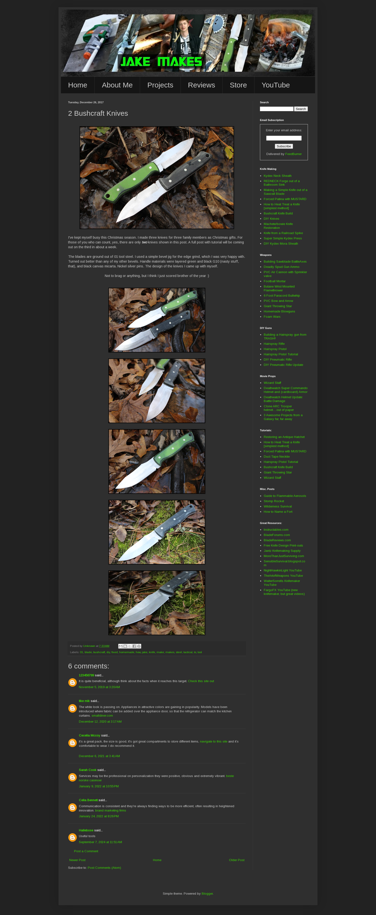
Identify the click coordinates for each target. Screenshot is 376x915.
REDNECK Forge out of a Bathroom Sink (282, 183)
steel (179, 652)
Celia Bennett (88, 800)
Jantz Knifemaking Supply (282, 550)
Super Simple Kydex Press (283, 238)
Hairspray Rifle (274, 343)
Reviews (201, 85)
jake (144, 652)
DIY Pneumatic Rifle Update (283, 365)
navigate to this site (213, 741)
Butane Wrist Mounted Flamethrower (279, 288)
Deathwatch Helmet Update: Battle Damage (283, 399)
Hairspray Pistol (275, 349)
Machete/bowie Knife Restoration (278, 226)
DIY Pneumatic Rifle (278, 359)
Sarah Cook (87, 770)
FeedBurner (293, 154)
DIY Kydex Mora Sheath (281, 243)
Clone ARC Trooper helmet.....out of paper (279, 408)
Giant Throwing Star (278, 306)
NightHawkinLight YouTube (283, 570)
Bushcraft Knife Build (278, 213)
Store (238, 85)
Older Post (236, 860)
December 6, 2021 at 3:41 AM (99, 756)
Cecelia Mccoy (89, 735)
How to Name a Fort (278, 511)
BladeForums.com (277, 535)
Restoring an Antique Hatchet (284, 437)
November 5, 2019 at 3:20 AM (99, 687)
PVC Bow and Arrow (278, 301)
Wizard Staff (272, 383)
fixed (115, 652)
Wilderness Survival (278, 506)
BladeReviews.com (277, 540)
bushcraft (99, 652)
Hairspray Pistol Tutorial (281, 354)
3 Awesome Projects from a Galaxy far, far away (283, 417)
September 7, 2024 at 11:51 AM (100, 842)
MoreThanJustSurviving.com (284, 556)
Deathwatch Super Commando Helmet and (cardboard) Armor (286, 390)
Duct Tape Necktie (277, 456)
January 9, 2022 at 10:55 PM (99, 786)
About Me (117, 85)
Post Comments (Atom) (104, 867)
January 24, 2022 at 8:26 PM (99, 816)
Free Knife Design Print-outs (283, 545)
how (138, 652)
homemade (126, 652)
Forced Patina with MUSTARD (285, 199)
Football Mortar (275, 281)
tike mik (84, 701)
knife (152, 652)
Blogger (207, 893)
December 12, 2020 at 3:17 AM (100, 721)
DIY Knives (271, 218)
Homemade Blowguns (279, 311)
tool (200, 652)
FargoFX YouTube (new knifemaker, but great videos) (284, 592)
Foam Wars (272, 316)
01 (81, 652)
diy (108, 652)
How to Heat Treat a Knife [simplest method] (282, 206)
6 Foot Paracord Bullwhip (282, 295)
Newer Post (77, 860)
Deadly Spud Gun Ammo (282, 267)
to (195, 652)
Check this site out (201, 681)
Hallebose (86, 830)
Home (77, 85)
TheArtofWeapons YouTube (283, 575)
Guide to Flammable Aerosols (285, 496)
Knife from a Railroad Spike (283, 233)
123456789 (86, 675)
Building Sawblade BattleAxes (285, 261)
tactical (188, 652)
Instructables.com (276, 529)
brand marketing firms (110, 810)
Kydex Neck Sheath (278, 176)
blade (88, 652)
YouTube (276, 85)
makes (169, 652)
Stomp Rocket (274, 501)
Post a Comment (86, 851)
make (160, 652)
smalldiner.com (102, 715)
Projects (160, 85)
